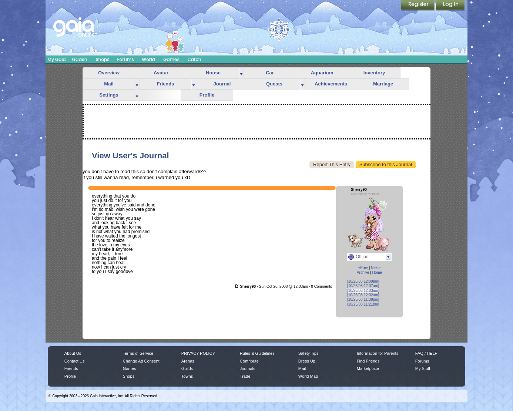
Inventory (374, 72)
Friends (165, 84)
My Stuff (422, 368)
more (241, 73)
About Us (72, 353)
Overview (109, 72)
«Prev (363, 268)
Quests (274, 84)
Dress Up (306, 361)
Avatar (161, 72)
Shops (102, 59)
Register (418, 5)
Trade (245, 376)
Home (377, 272)
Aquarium (322, 72)
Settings (108, 95)
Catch (194, 59)
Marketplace (368, 368)
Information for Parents (377, 353)
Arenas (187, 361)
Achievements (331, 84)
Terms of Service (138, 353)
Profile (207, 95)
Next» (375, 268)
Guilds (187, 368)
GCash (79, 59)
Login (450, 5)
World (148, 59)
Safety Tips (308, 353)
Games (171, 59)
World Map (308, 376)
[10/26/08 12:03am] (363, 291)
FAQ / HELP (426, 353)
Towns (187, 376)
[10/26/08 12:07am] (363, 286)
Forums (125, 59)
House (213, 72)
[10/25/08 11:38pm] (363, 299)
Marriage (383, 84)
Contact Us (74, 361)
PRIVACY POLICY (198, 353)
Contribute (249, 361)
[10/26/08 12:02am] (363, 295)
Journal (222, 84)
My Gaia (56, 59)
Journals (247, 368)
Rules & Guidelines (257, 353)
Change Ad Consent (141, 361)
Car (270, 72)
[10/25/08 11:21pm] (363, 304)
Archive (363, 272)
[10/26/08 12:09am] (363, 281)
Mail (108, 84)
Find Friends (368, 361)
